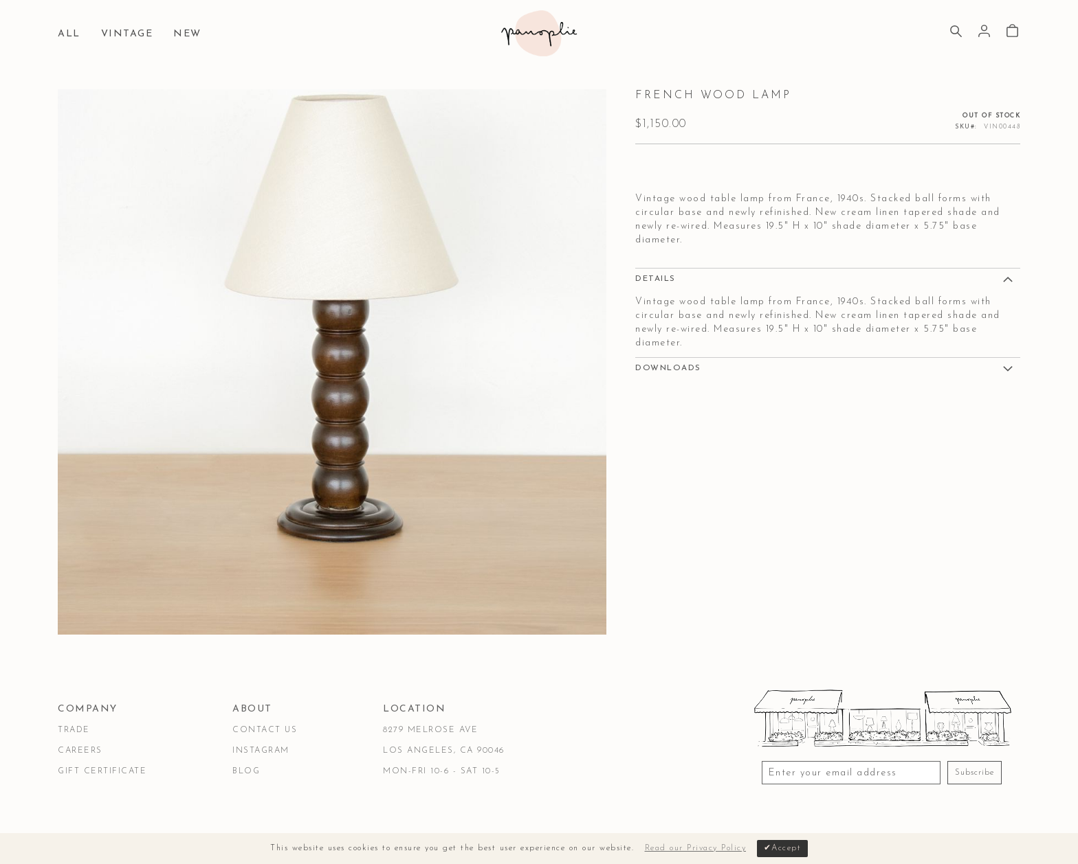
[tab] (827, 278)
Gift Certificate (102, 771)
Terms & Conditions (111, 818)
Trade (74, 730)
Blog (246, 771)
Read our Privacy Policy (696, 848)
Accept (786, 848)
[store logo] (539, 33)
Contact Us (264, 730)
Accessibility (324, 818)
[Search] (956, 33)
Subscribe (974, 773)
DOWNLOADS (668, 368)
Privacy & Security (226, 818)
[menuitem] (72, 34)
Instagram (260, 751)
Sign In (984, 31)
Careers (80, 751)
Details (655, 279)
